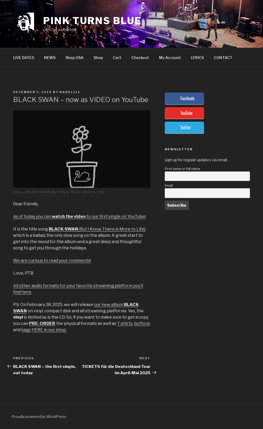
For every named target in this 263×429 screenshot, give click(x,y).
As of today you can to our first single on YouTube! (79, 216)
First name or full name (182, 169)
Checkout (140, 57)
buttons (142, 323)
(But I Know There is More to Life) (97, 229)
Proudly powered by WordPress (39, 416)
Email (169, 185)
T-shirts (125, 323)
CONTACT (223, 57)
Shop (98, 57)
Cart (117, 57)
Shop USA (74, 57)
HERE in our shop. (49, 329)
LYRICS (197, 57)
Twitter (185, 127)
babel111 (69, 92)
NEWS (50, 57)
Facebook (187, 98)
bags (26, 329)
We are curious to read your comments (51, 260)
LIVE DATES (23, 57)
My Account (170, 57)
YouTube (186, 113)
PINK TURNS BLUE (92, 20)
